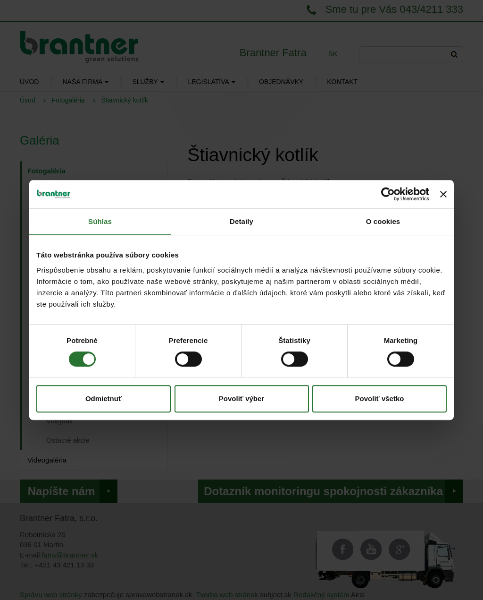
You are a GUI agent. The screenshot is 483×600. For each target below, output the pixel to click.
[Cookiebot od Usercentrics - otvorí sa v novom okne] (388, 194)
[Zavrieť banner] (443, 194)
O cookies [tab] (383, 221)
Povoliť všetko (379, 398)
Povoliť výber (241, 398)
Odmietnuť (103, 398)
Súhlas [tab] (100, 221)
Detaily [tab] (241, 221)
